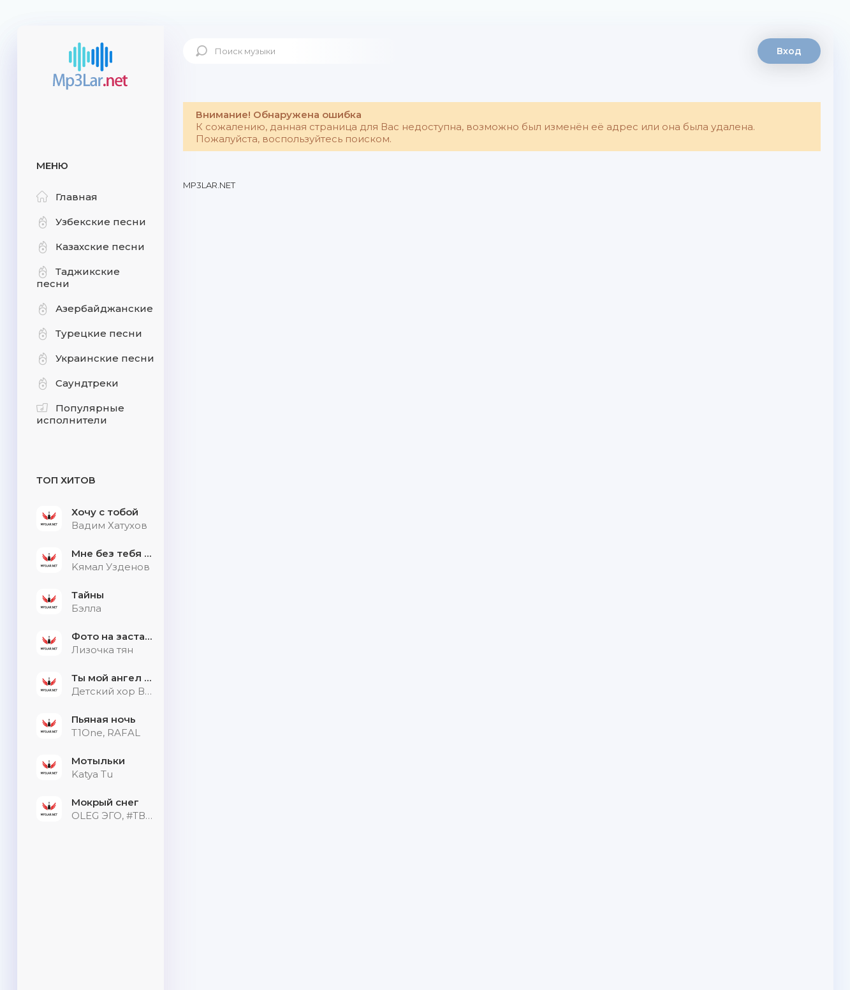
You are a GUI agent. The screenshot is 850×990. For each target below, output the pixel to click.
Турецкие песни (89, 333)
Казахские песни (90, 246)
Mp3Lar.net (90, 67)
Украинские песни (95, 358)
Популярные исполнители (80, 414)
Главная (67, 197)
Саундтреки (77, 383)
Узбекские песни (91, 222)
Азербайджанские (94, 308)
